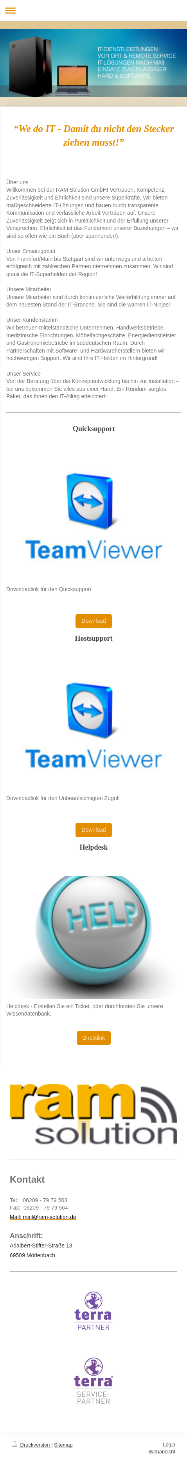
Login (169, 1444)
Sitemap (63, 1445)
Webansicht (162, 1451)
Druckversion (31, 1445)
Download (93, 621)
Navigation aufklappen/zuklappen (93, 10)
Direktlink (94, 1038)
